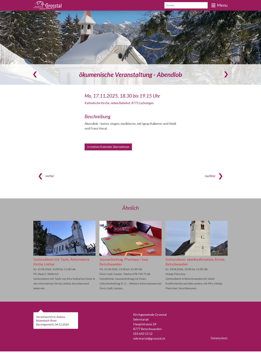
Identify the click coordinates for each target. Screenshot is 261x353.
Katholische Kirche (121, 103)
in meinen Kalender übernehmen (109, 147)
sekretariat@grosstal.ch (149, 340)
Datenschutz (219, 340)
